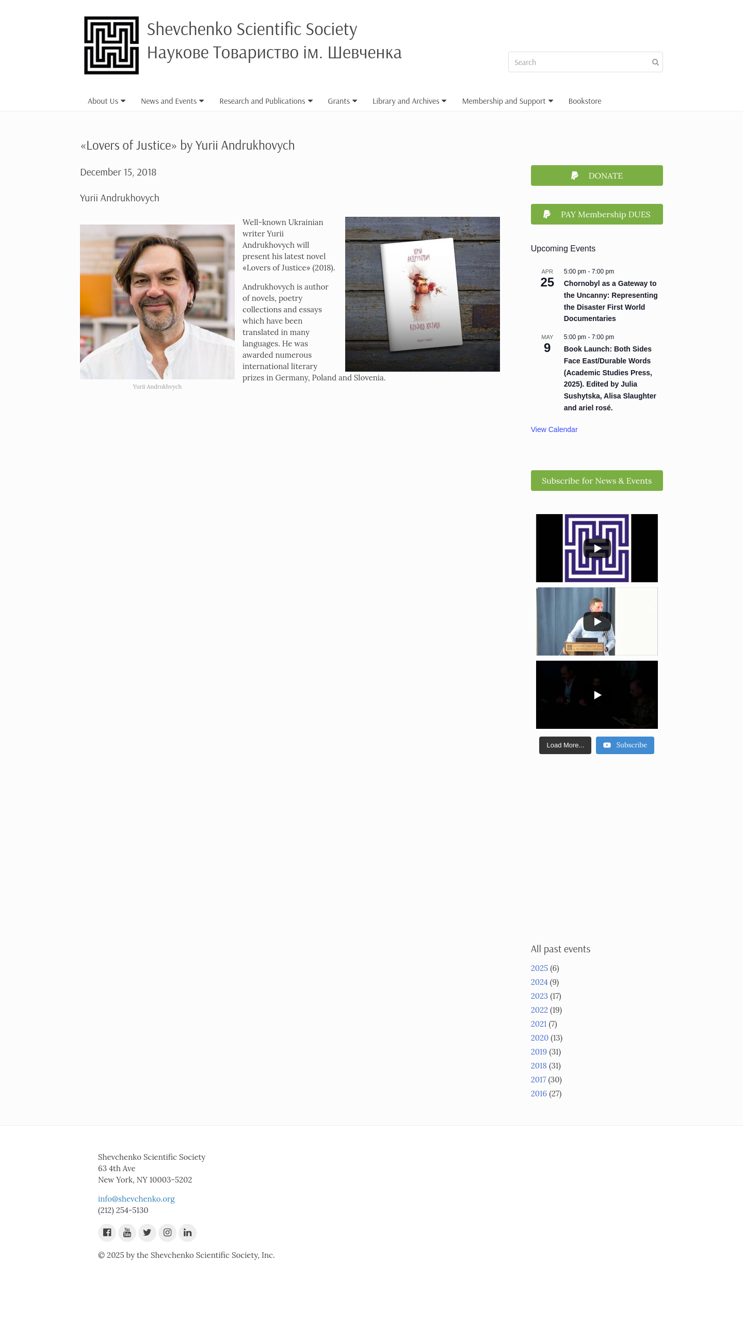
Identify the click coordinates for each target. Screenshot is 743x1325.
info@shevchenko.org (136, 1199)
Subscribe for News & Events (597, 480)
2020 (540, 1038)
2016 (539, 1093)
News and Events (172, 100)
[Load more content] (565, 745)
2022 (539, 1010)
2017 (538, 1079)
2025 (539, 968)
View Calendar (554, 429)
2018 (539, 1066)
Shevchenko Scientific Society (252, 28)
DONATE (597, 175)
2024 (539, 982)
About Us (106, 100)
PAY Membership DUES (597, 214)
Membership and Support (507, 100)
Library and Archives (410, 100)
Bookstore (585, 100)
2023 (539, 996)
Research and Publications (265, 100)
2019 (539, 1052)
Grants (342, 100)
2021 (539, 1024)
